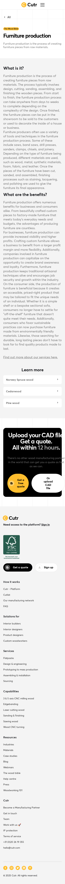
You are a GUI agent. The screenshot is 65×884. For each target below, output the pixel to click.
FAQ (5, 606)
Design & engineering (14, 663)
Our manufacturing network (18, 600)
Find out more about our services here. (30, 357)
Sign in (45, 524)
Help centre (9, 778)
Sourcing (8, 681)
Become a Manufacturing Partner (21, 807)
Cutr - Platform (11, 589)
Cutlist (6, 594)
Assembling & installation (16, 675)
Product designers (13, 635)
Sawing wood (10, 721)
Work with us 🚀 (12, 824)
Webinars (8, 767)
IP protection (10, 830)
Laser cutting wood (13, 709)
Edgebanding (10, 704)
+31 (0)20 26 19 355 (13, 841)
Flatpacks (8, 658)
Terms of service (12, 836)
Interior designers (12, 629)
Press (6, 784)
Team (6, 819)
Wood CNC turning (13, 727)
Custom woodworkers (15, 640)
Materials (8, 750)
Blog (5, 761)
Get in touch (10, 813)
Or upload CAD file (48, 483)
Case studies (10, 755)
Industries (8, 744)
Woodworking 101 (12, 790)
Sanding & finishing (13, 715)
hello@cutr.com (11, 847)
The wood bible (11, 773)
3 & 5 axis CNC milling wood (18, 698)
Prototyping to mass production (20, 669)
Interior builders (12, 623)
